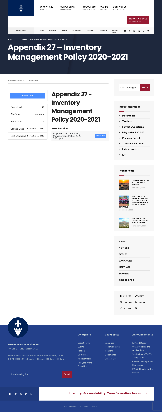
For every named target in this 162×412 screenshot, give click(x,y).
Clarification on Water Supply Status (140, 182)
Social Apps (115, 31)
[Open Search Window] (148, 31)
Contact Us (120, 7)
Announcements (70, 406)
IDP (124, 154)
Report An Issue (138, 19)
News (42, 31)
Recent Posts (127, 170)
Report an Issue (112, 346)
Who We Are (46, 7)
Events (64, 31)
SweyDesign (33, 80)
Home (10, 39)
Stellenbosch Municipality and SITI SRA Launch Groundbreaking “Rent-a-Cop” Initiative (134, 201)
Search (145, 87)
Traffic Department (133, 143)
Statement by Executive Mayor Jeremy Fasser (140, 220)
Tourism (103, 31)
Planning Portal (131, 138)
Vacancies (77, 31)
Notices (52, 31)
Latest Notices (130, 149)
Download (27, 96)
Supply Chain (67, 7)
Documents (89, 7)
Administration (84, 358)
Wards (104, 7)
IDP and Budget (139, 342)
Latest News (84, 342)
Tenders (127, 121)
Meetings (90, 31)
